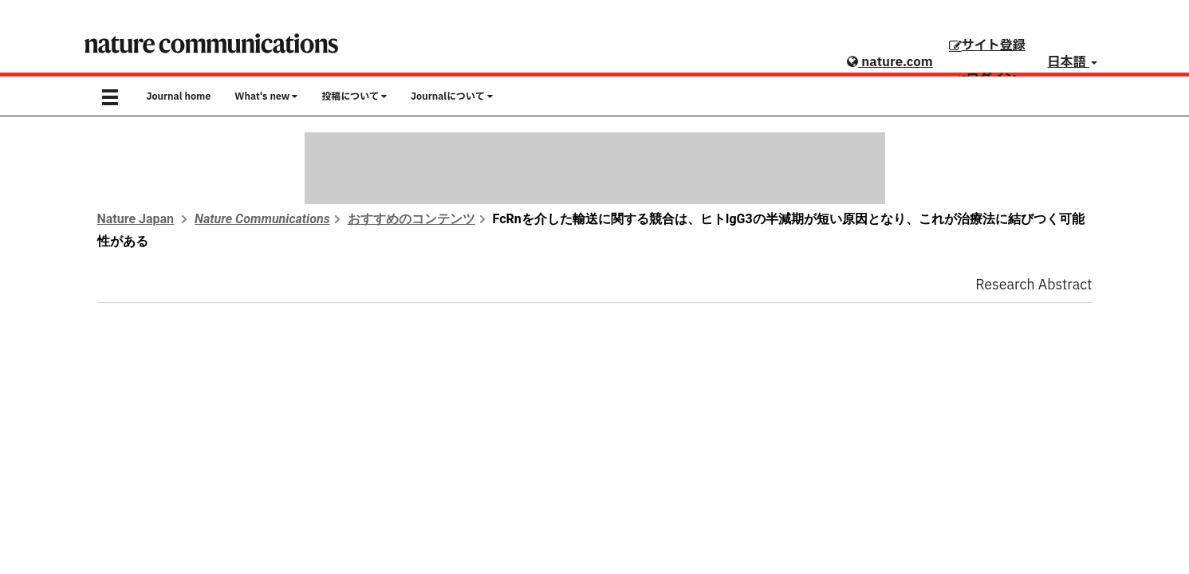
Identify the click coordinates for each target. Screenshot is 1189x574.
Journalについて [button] (452, 96)
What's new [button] (265, 96)
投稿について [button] (354, 96)
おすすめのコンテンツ (411, 218)
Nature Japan (136, 218)
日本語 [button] (1072, 62)
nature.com (889, 62)
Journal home (179, 96)
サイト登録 (987, 45)
